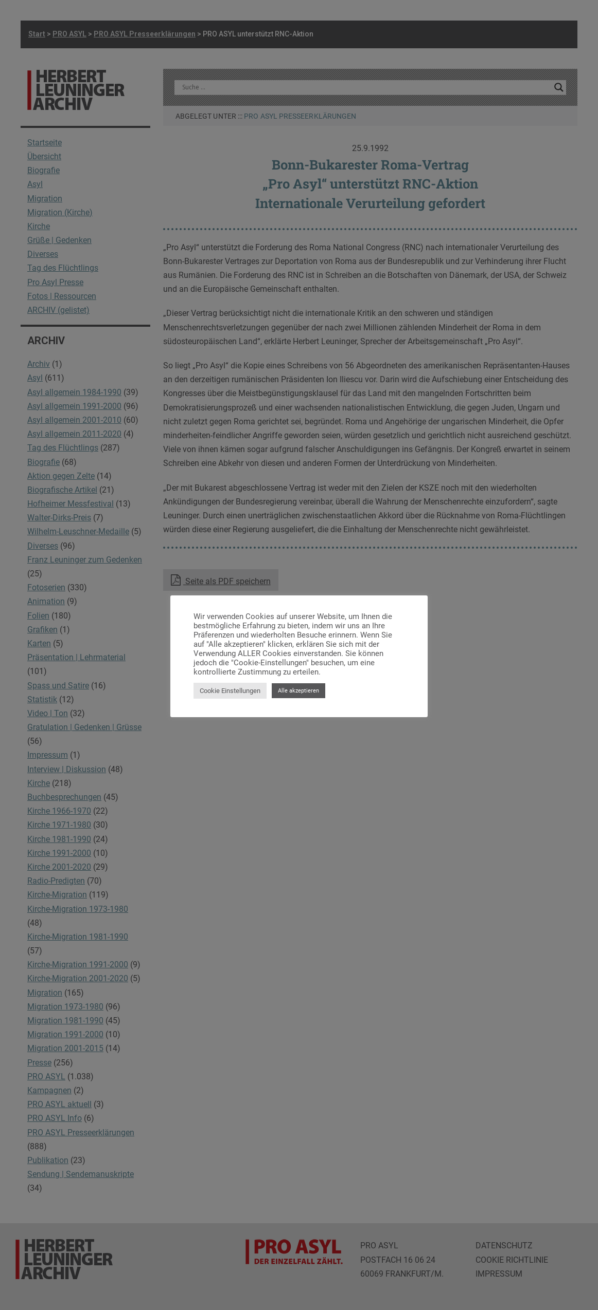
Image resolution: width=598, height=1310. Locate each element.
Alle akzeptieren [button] (298, 690)
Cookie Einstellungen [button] (230, 691)
